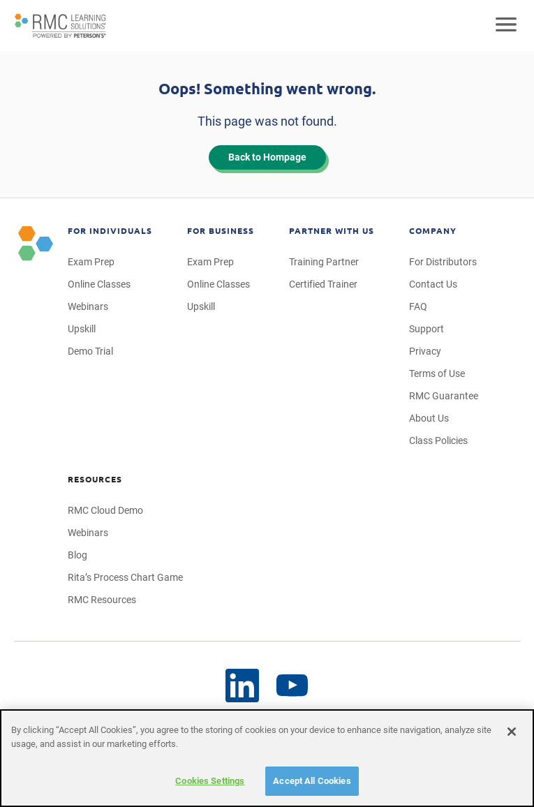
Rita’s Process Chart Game (125, 577)
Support (426, 328)
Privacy (425, 351)
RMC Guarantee (443, 395)
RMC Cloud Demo (105, 510)
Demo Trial (90, 351)
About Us (429, 418)
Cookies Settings (209, 781)
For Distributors (443, 261)
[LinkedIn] (292, 686)
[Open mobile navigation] (506, 25)
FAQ (418, 306)
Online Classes (99, 284)
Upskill (82, 328)
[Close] (511, 731)
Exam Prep (91, 261)
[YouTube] (242, 685)
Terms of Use (437, 373)
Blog (77, 555)
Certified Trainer (323, 284)
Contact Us (433, 284)
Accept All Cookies (311, 781)
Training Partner (324, 261)
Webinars (88, 306)
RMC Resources (102, 599)
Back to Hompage (267, 157)
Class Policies (438, 440)
